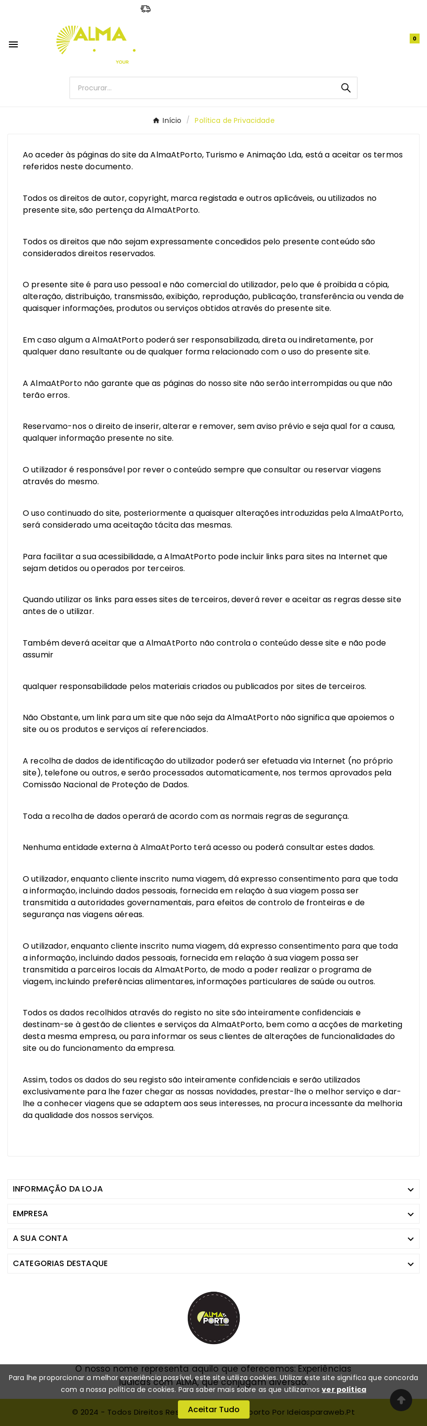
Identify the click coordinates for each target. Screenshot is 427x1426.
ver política (344, 1389)
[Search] (346, 88)
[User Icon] (387, 44)
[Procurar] (202, 87)
